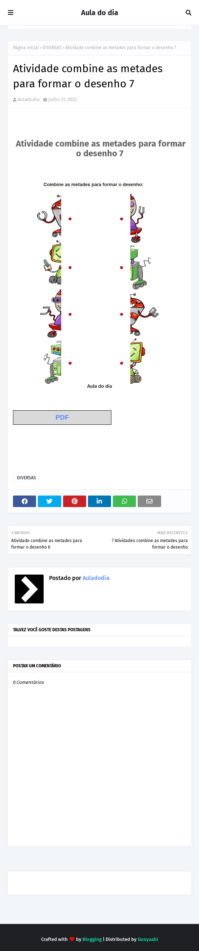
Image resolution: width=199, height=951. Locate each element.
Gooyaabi (148, 939)
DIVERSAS (52, 47)
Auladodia (29, 99)
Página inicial (26, 47)
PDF (62, 417)
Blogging (92, 939)
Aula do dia (99, 12)
